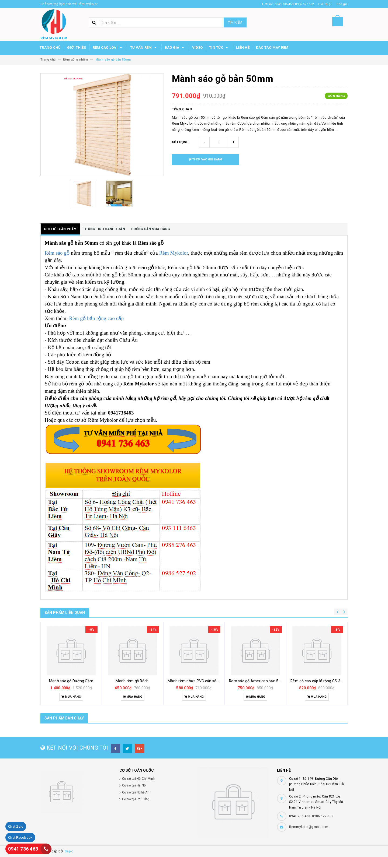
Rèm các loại (108, 47)
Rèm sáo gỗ (58, 253)
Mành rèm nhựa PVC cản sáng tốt (197, 681)
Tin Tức (219, 47)
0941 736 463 (23, 849)
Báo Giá (175, 47)
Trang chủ (50, 47)
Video (197, 47)
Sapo (68, 851)
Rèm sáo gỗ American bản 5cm (256, 681)
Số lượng (180, 142)
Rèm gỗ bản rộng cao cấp (96, 318)
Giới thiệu (76, 47)
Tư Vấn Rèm (144, 47)
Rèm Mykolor (173, 253)
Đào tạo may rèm (272, 47)
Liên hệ (243, 47)
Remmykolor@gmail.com (308, 827)
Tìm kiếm (235, 22)
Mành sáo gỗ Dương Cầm (71, 681)
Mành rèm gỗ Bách (132, 681)
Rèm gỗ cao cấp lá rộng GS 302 (317, 681)
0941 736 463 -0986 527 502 (311, 816)
